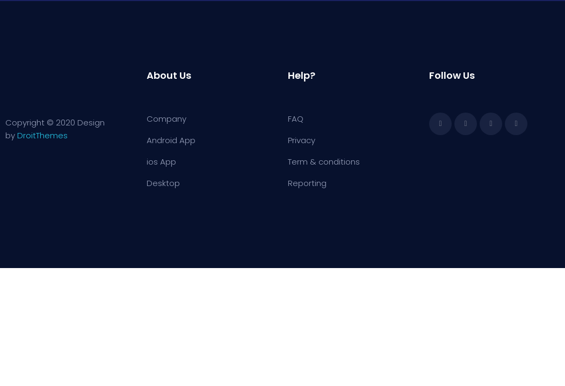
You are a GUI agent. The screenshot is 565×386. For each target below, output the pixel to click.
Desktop (163, 183)
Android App (171, 140)
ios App (161, 161)
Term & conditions (324, 161)
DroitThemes (42, 135)
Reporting (307, 183)
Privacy (301, 140)
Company (166, 118)
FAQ (295, 118)
